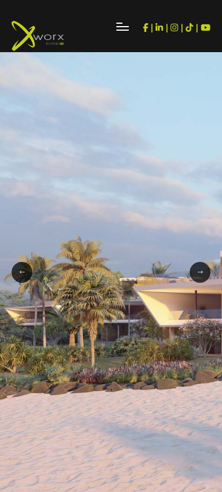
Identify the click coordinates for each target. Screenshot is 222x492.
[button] (22, 272)
